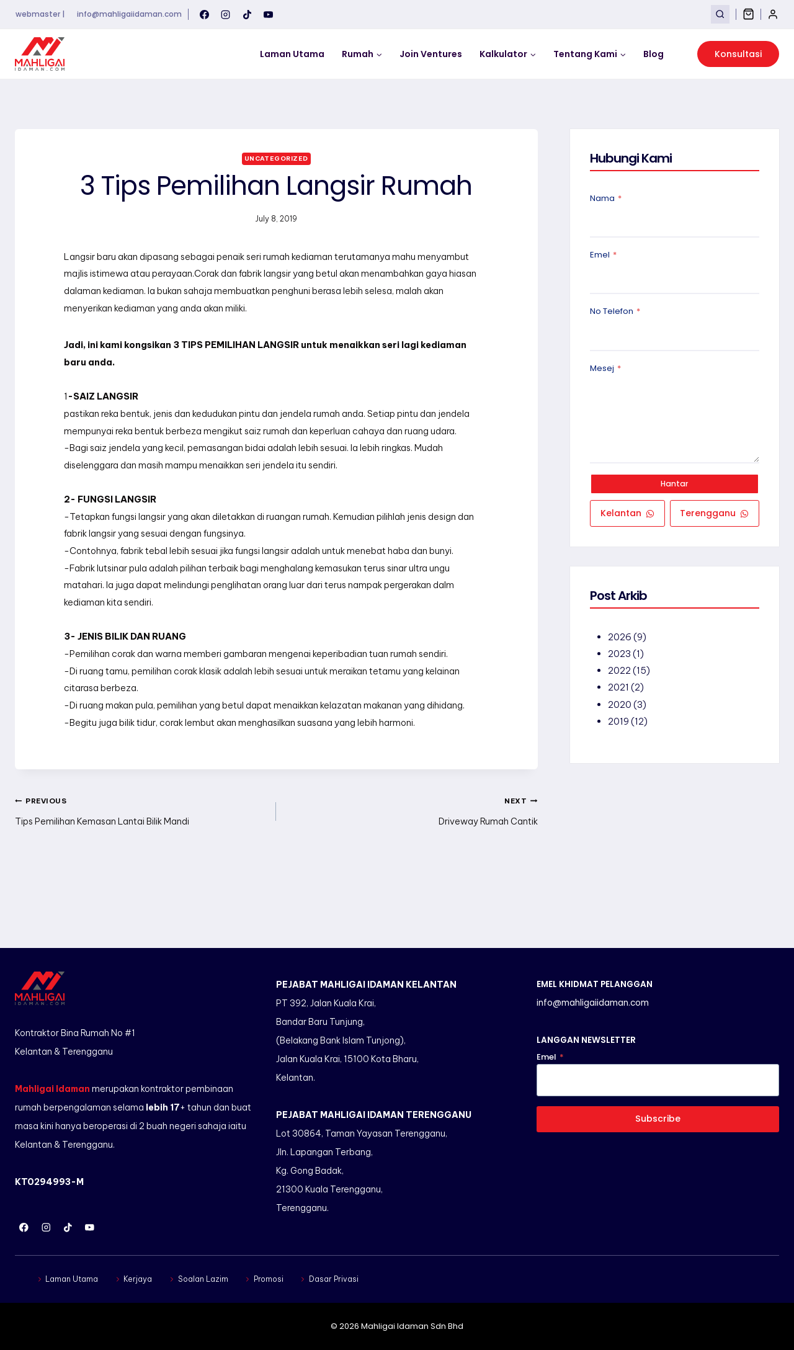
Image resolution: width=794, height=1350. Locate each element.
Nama (606, 199)
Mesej (605, 369)
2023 (620, 657)
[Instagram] (225, 14)
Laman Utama (292, 54)
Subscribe (658, 1118)
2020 (620, 707)
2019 (619, 724)
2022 (620, 673)
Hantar (675, 485)
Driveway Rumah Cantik (411, 851)
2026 (620, 640)
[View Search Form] (720, 14)
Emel (603, 256)
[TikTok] (247, 14)
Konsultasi (738, 54)
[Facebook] (204, 14)
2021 (619, 690)
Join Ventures (430, 54)
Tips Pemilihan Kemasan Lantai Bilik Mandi (141, 851)
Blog (653, 54)
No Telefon (615, 313)
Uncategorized (276, 158)
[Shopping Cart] (748, 14)
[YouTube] (268, 14)
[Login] (772, 14)
